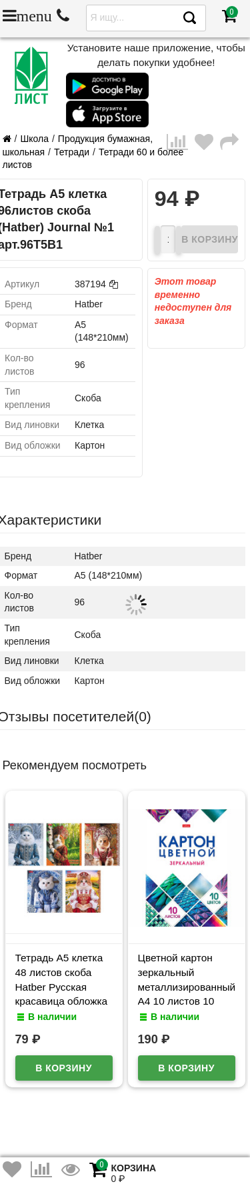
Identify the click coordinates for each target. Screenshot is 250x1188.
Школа (34, 138)
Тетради (71, 152)
